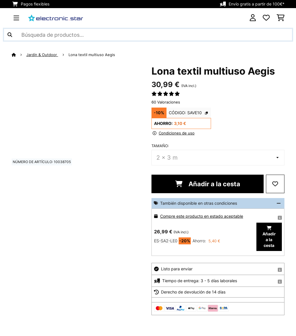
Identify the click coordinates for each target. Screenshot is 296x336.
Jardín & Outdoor (42, 54)
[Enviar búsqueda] (10, 34)
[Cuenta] (253, 18)
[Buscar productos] (148, 35)
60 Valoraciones (165, 102)
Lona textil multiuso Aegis (92, 54)
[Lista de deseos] (266, 18)
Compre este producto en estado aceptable (201, 216)
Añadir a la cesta (207, 184)
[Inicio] (19, 54)
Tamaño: (160, 145)
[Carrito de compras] (280, 18)
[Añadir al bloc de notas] (275, 184)
